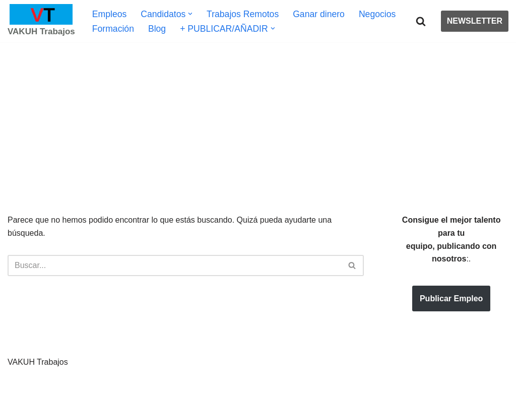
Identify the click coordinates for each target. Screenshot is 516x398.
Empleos (109, 14)
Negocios (377, 14)
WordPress (123, 385)
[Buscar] (421, 21)
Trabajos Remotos (243, 14)
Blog (157, 29)
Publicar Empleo (451, 298)
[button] (190, 14)
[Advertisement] (258, 112)
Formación (113, 29)
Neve (17, 385)
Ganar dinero (319, 14)
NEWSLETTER (474, 21)
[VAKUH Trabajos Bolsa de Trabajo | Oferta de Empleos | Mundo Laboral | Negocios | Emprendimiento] (41, 21)
